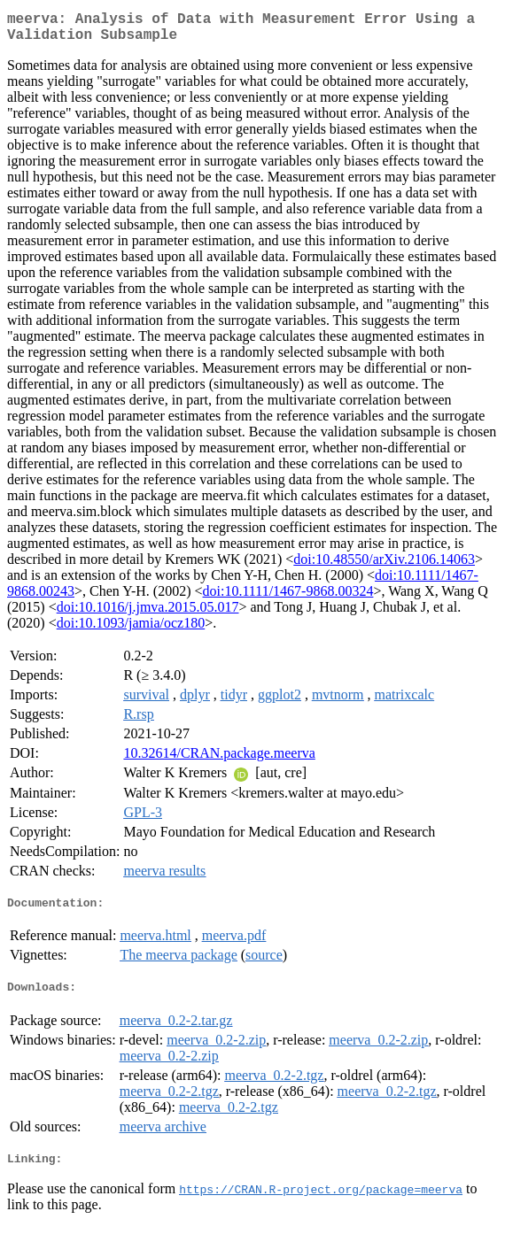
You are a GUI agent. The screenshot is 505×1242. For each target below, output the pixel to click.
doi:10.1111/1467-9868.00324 (288, 598)
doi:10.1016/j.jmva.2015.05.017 (148, 613)
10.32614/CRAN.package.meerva (219, 760)
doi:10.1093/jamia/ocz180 (131, 629)
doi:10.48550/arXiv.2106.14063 (384, 566)
